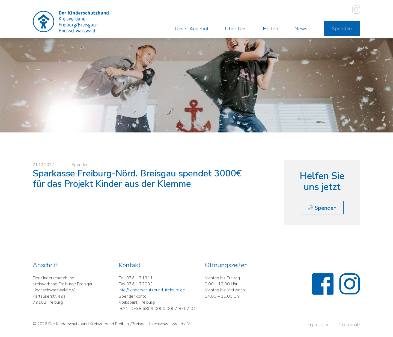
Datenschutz (349, 329)
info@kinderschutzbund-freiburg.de (152, 294)
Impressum (318, 329)
